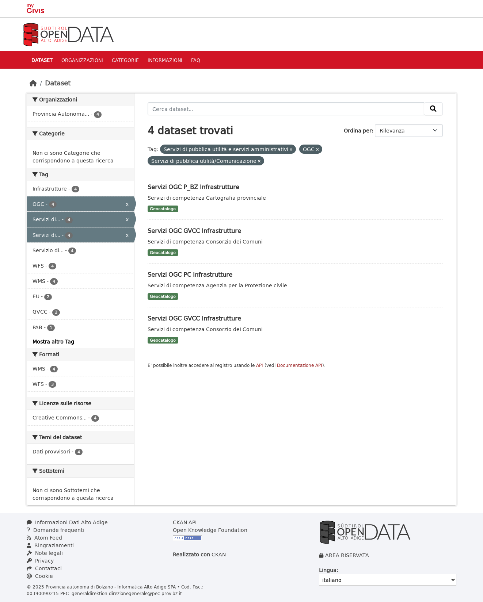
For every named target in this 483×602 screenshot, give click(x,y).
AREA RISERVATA (347, 555)
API (259, 365)
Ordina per (358, 130)
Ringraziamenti (50, 545)
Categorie (125, 60)
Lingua (327, 570)
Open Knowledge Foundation (210, 530)
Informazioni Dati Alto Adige (67, 522)
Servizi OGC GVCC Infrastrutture (194, 230)
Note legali (45, 553)
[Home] (33, 83)
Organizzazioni (82, 60)
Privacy (40, 560)
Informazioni (165, 60)
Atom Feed (44, 537)
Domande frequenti (55, 530)
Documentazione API (299, 365)
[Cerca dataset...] (286, 108)
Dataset (42, 60)
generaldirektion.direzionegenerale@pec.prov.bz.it (127, 593)
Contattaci (44, 568)
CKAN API (185, 522)
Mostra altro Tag (53, 341)
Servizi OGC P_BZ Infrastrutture (193, 186)
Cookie (40, 576)
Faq (195, 60)
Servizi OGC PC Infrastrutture (190, 274)
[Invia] (433, 108)
